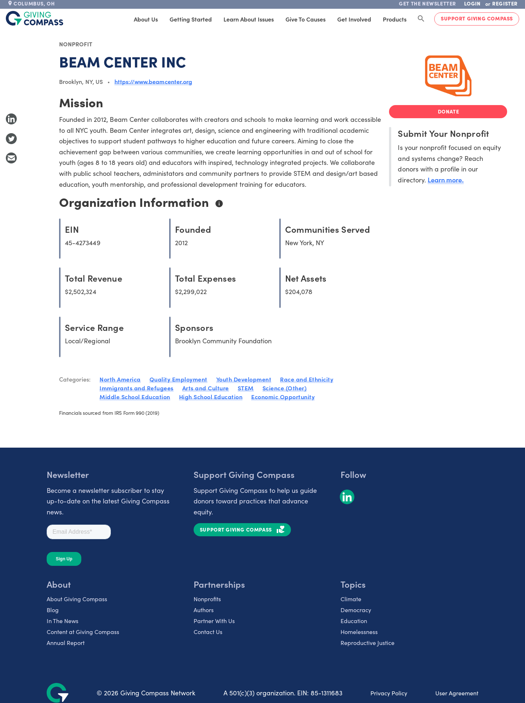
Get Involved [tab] (354, 19)
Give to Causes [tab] (305, 19)
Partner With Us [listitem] (214, 621)
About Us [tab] (146, 19)
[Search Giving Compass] (421, 19)
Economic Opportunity (283, 397)
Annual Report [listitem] (66, 642)
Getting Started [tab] (191, 19)
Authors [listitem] (204, 610)
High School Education (211, 397)
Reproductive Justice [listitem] (367, 642)
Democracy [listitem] (356, 610)
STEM (246, 388)
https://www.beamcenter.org (153, 81)
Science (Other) (284, 388)
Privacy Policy (388, 693)
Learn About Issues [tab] (248, 19)
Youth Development (244, 379)
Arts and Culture (205, 388)
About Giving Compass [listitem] (77, 599)
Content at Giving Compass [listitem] (83, 631)
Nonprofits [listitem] (207, 599)
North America (120, 379)
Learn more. (446, 179)
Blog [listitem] (53, 610)
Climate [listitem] (351, 599)
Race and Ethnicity (306, 379)
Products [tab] (395, 19)
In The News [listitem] (62, 621)
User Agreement (456, 693)
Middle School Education (135, 397)
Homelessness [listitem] (359, 631)
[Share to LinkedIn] (11, 118)
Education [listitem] (354, 621)
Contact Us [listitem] (208, 631)
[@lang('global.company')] (34, 18)
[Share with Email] (11, 157)
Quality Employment (178, 379)
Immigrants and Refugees (137, 388)
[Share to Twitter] (11, 138)
